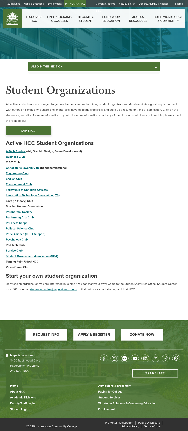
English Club (14, 179)
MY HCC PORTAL (75, 3)
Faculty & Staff (127, 3)
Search (179, 3)
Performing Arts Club (20, 217)
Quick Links (13, 3)
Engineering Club (17, 173)
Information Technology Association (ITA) (33, 195)
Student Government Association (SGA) (32, 256)
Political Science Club (20, 228)
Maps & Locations (34, 3)
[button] (46, 335)
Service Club (14, 250)
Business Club (15, 157)
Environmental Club (19, 184)
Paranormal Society (19, 212)
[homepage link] (12, 18)
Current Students (105, 3)
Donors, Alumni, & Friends (154, 3)
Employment (55, 3)
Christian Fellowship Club (22, 168)
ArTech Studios (16, 151)
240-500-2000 (20, 371)
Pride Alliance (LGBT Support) (25, 234)
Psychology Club (17, 239)
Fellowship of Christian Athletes (27, 190)
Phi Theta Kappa (17, 223)
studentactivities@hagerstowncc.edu (53, 289)
